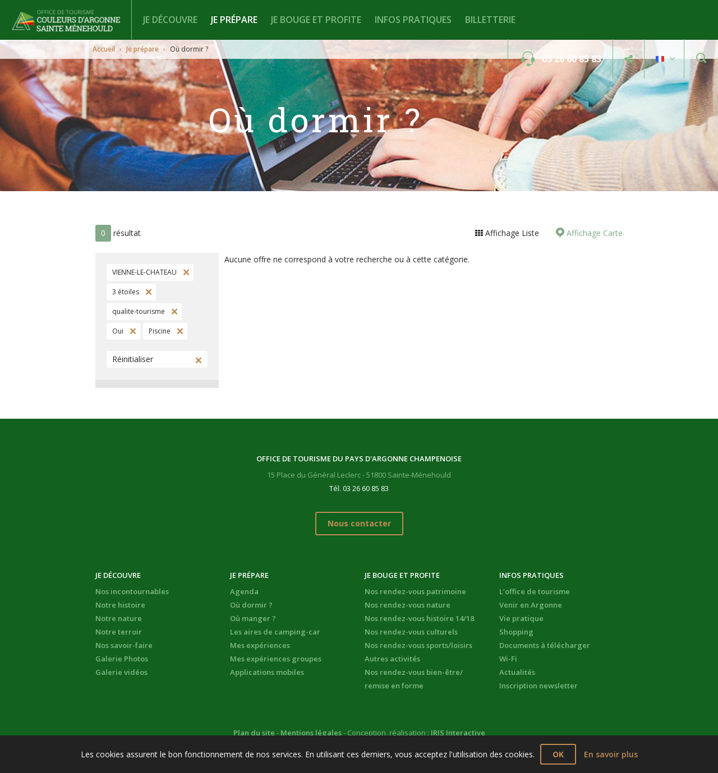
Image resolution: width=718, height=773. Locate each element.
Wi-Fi (508, 659)
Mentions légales (311, 733)
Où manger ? (253, 618)
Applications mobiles (267, 672)
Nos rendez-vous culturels (411, 632)
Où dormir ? (251, 605)
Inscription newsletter (538, 686)
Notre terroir (118, 632)
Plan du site (254, 733)
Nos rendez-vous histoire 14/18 (419, 618)
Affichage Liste (511, 233)
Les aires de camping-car (275, 632)
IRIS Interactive (458, 733)
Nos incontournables (132, 591)
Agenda (244, 591)
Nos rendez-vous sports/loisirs (418, 645)
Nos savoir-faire (124, 645)
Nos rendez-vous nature (407, 605)
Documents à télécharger (544, 645)
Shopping (516, 632)
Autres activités (392, 659)
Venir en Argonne (530, 605)
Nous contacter (359, 523)
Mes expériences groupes (275, 659)
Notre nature (118, 618)
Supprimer (185, 272)
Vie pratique (521, 618)
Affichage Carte (593, 233)
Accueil (104, 49)
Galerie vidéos (121, 672)
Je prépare (234, 19)
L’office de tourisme (534, 591)
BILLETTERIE (490, 19)
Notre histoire (120, 605)
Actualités (517, 672)
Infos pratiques (413, 19)
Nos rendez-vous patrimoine (415, 591)
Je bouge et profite (316, 19)
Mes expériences (260, 645)
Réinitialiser (132, 359)
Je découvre (170, 19)
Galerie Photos (121, 659)
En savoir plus (611, 754)
